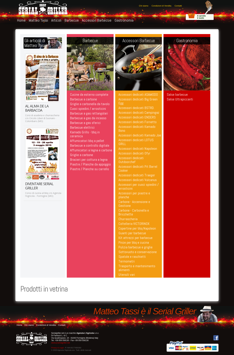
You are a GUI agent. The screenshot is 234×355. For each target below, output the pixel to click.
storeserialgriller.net (60, 343)
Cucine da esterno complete (89, 94)
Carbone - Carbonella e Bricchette (133, 212)
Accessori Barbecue (96, 20)
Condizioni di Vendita (161, 6)
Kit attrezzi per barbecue (135, 237)
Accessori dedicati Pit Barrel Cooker (137, 168)
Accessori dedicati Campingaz (138, 112)
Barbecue (72, 20)
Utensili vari (126, 274)
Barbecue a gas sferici (85, 122)
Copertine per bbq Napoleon (137, 228)
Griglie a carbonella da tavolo (90, 104)
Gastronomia (124, 20)
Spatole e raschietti (132, 256)
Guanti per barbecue (132, 233)
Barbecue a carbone (83, 99)
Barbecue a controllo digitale (89, 145)
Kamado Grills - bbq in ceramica (85, 134)
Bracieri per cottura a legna (88, 159)
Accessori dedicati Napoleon (137, 148)
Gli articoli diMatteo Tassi (35, 43)
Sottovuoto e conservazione (137, 252)
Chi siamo (143, 6)
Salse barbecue (177, 94)
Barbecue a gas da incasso (88, 118)
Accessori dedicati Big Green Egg (137, 101)
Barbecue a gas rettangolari (89, 113)
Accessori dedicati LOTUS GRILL (136, 142)
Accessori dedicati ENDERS (137, 117)
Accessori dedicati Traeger (136, 175)
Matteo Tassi (38, 20)
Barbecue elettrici (82, 127)
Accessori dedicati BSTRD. (136, 107)
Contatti (178, 6)
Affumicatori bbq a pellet (87, 140)
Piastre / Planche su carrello (89, 169)
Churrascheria (127, 219)
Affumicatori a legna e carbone (91, 150)
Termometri (126, 261)
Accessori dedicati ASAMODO (138, 94)
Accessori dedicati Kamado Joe (139, 135)
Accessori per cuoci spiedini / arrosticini (138, 186)
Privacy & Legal (57, 348)
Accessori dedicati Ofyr (134, 153)
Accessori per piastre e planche (134, 195)
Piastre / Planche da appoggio (90, 164)
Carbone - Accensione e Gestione (134, 203)
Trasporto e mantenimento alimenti (136, 268)
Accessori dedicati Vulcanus (137, 180)
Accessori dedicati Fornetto (137, 122)
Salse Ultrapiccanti (180, 99)
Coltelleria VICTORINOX (134, 223)
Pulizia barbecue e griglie (135, 247)
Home (21, 20)
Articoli (56, 20)
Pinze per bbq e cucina (133, 242)
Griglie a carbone (81, 155)
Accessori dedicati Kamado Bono (136, 128)
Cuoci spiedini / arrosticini (88, 108)
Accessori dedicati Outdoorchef (131, 160)
